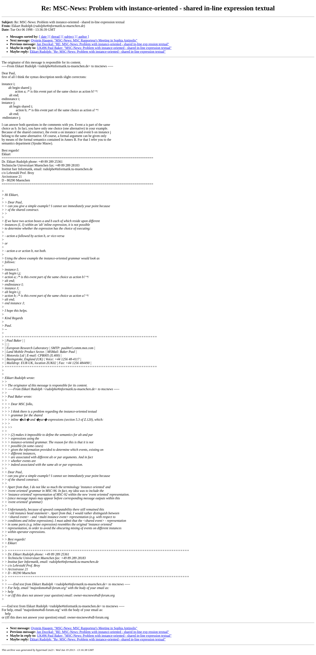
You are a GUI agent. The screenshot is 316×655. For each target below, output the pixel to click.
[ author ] (83, 36)
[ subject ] (69, 36)
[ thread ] (55, 36)
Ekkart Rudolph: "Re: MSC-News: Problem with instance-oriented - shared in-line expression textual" (98, 51)
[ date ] (44, 36)
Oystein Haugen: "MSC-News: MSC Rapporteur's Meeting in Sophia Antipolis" (84, 40)
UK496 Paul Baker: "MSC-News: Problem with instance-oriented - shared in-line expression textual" (104, 48)
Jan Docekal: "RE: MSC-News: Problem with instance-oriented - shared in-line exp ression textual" (103, 44)
